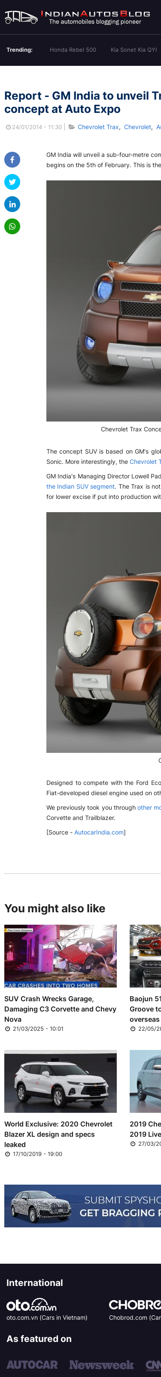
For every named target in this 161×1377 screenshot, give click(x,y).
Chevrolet (137, 126)
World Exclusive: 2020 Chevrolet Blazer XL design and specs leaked (58, 1134)
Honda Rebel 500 (73, 49)
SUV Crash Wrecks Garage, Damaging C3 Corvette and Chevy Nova (60, 1008)
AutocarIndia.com (99, 832)
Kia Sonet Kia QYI (134, 49)
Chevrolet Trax (98, 126)
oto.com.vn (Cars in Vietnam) (47, 1317)
